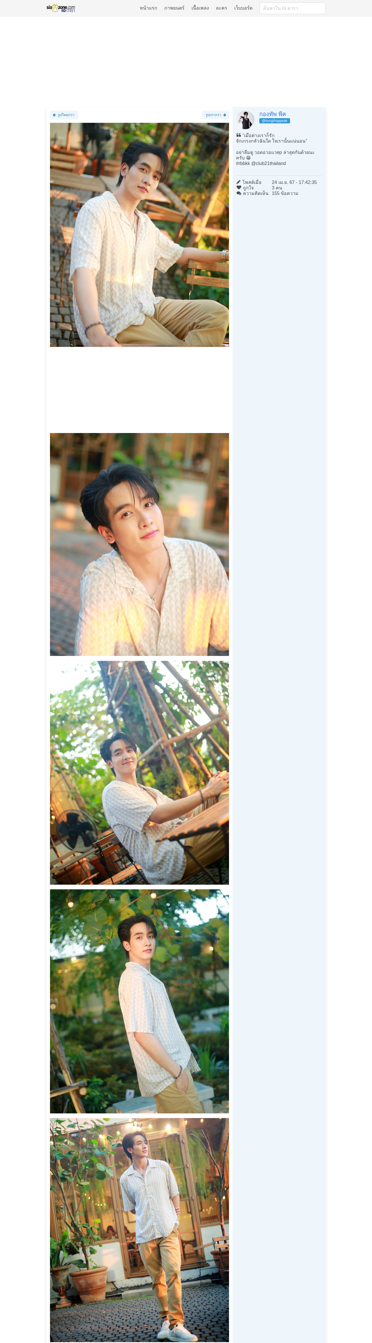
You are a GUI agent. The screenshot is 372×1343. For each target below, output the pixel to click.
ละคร (221, 8)
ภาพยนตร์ (174, 8)
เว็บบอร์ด (243, 8)
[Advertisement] (186, 61)
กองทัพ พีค (272, 114)
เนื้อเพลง (200, 8)
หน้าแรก (148, 8)
